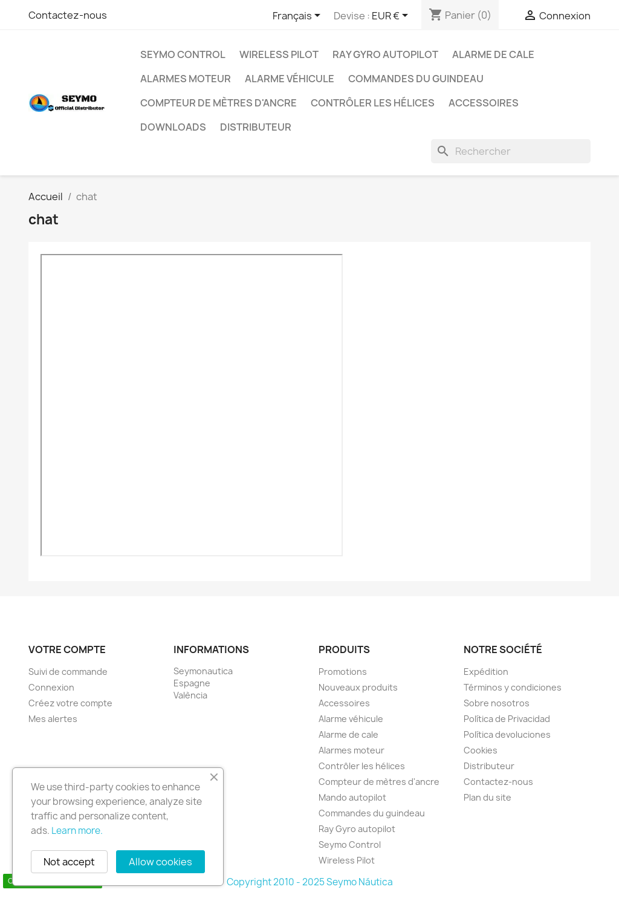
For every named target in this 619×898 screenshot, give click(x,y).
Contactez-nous (67, 15)
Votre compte (67, 649)
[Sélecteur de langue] (299, 16)
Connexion (51, 687)
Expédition (486, 671)
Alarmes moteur (185, 78)
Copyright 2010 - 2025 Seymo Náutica (310, 882)
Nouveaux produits (358, 687)
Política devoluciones (507, 734)
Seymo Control (182, 54)
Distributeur (255, 127)
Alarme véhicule (289, 78)
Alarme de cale (493, 54)
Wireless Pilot (279, 54)
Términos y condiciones (513, 687)
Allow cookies (160, 861)
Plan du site (487, 797)
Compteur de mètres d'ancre (218, 102)
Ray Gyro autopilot (385, 54)
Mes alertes (52, 718)
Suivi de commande (68, 671)
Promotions (343, 671)
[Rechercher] (511, 151)
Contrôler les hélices (373, 102)
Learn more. (77, 830)
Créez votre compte (70, 703)
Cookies (480, 750)
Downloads (173, 127)
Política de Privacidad (507, 718)
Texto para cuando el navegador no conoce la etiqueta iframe (192, 405)
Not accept (69, 861)
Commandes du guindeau (416, 78)
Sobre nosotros (497, 703)
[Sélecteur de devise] (392, 16)
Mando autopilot (352, 797)
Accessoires (484, 102)
